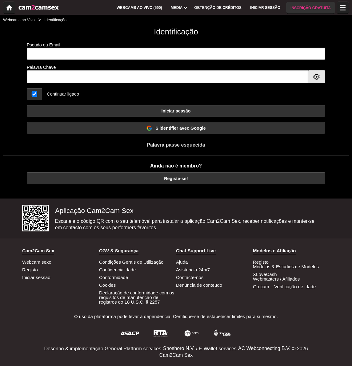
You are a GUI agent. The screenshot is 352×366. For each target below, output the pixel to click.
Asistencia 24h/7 (193, 269)
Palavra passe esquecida (176, 145)
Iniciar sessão (175, 110)
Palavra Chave (41, 67)
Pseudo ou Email (176, 51)
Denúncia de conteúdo (199, 285)
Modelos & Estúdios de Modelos (286, 266)
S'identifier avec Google (176, 128)
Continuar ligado (63, 94)
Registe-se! (176, 178)
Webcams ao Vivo (19, 20)
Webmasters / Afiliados (276, 278)
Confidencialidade (117, 269)
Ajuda (182, 262)
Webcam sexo (36, 262)
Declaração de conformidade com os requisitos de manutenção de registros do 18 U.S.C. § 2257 (136, 297)
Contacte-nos (189, 277)
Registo (30, 269)
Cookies (107, 285)
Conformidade (113, 277)
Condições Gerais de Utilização (131, 262)
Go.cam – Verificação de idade (284, 286)
